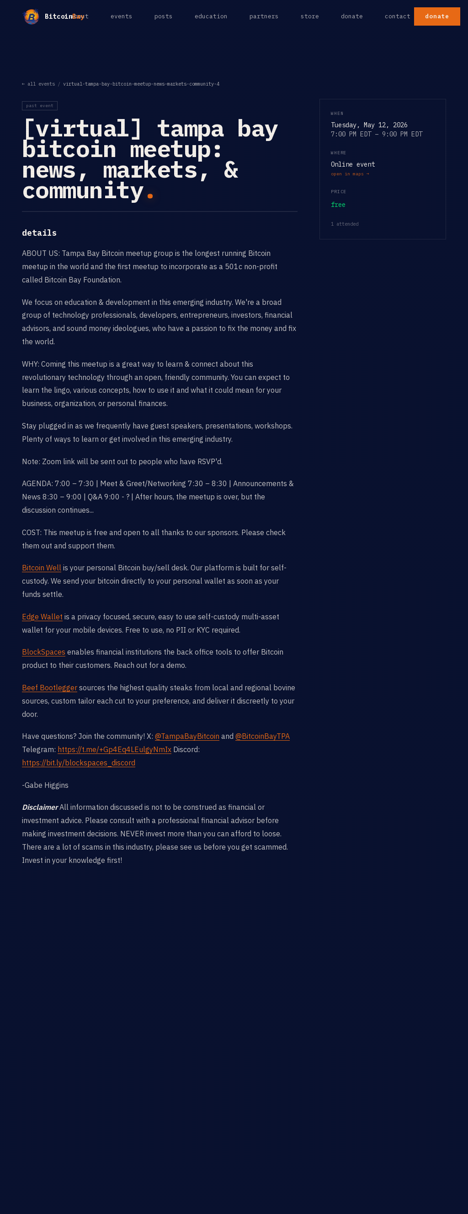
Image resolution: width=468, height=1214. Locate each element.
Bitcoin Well (41, 567)
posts (163, 16)
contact (397, 16)
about (79, 16)
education (211, 16)
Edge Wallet (42, 616)
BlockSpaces (43, 651)
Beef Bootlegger (49, 687)
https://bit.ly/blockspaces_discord (78, 762)
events (122, 16)
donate (352, 16)
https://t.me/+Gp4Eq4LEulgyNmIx (114, 749)
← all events (38, 84)
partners (264, 16)
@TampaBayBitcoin (187, 736)
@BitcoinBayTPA (262, 736)
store (310, 16)
